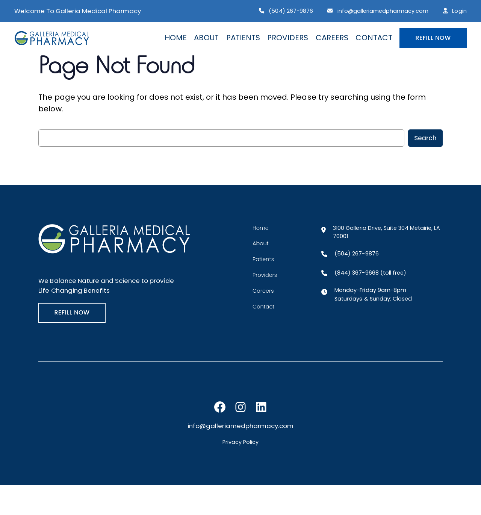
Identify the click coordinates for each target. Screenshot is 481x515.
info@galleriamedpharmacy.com (383, 11)
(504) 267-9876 (291, 11)
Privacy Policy (240, 442)
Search (425, 138)
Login (459, 11)
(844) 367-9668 (356, 272)
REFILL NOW (433, 37)
